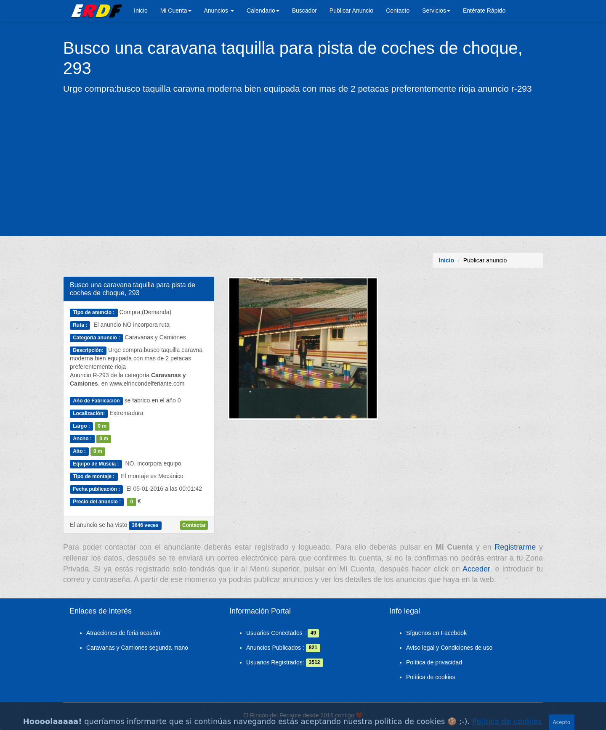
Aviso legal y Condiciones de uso (449, 647)
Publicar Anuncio (351, 10)
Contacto (397, 10)
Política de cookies (430, 677)
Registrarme (515, 547)
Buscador (304, 10)
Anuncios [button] (219, 10)
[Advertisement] (303, 164)
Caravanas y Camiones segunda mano (137, 647)
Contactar (194, 525)
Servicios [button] (436, 10)
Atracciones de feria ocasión (123, 632)
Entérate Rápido (484, 10)
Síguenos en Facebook (436, 632)
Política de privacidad (434, 662)
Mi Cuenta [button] (175, 10)
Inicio (141, 10)
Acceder (476, 569)
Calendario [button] (263, 10)
